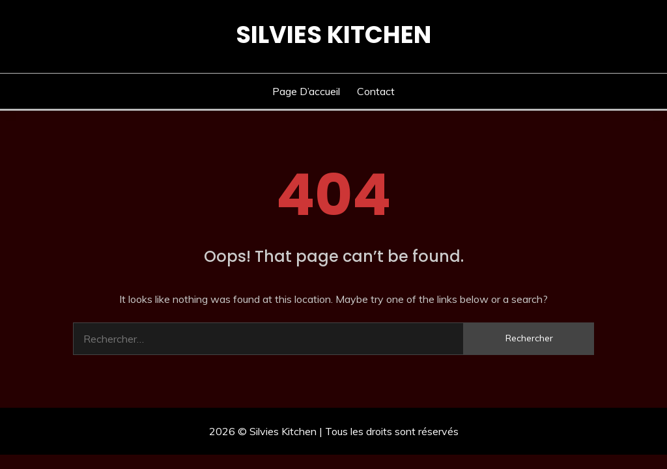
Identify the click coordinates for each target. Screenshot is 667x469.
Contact (376, 91)
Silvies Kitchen (333, 34)
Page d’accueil (306, 91)
